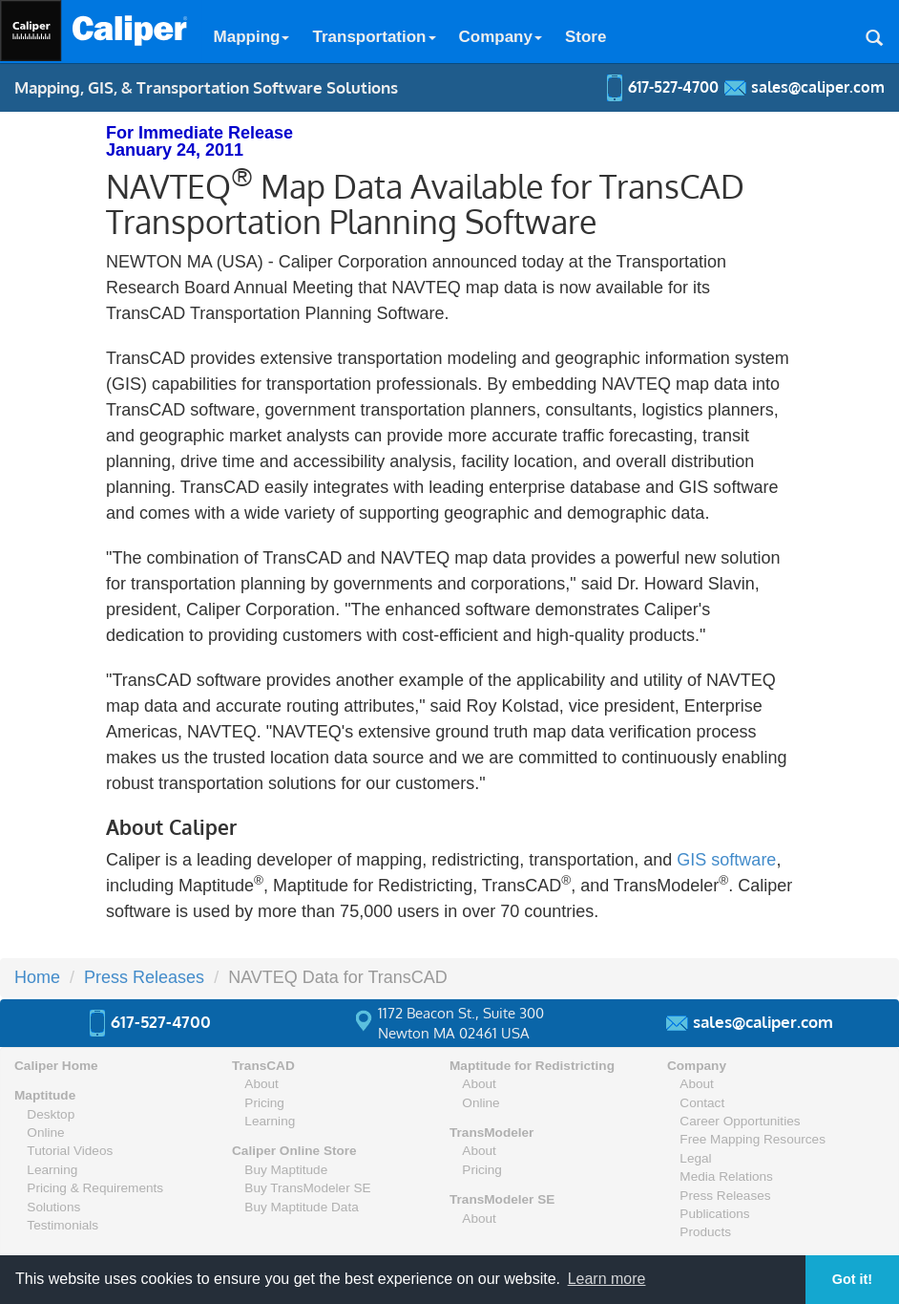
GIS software (726, 859)
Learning (52, 1170)
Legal (695, 1158)
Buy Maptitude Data (301, 1207)
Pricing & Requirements (95, 1188)
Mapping (252, 37)
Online (45, 1132)
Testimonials (62, 1225)
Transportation (373, 37)
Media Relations (725, 1176)
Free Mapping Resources (752, 1139)
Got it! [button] (852, 1279)
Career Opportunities (739, 1121)
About (261, 1084)
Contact (701, 1103)
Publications (714, 1214)
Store (585, 37)
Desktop (50, 1114)
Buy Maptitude (285, 1170)
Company (500, 37)
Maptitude (44, 1095)
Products (705, 1232)
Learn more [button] (607, 1279)
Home (37, 977)
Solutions (53, 1207)
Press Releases (144, 977)
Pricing (264, 1103)
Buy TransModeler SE (307, 1188)
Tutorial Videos (70, 1151)
